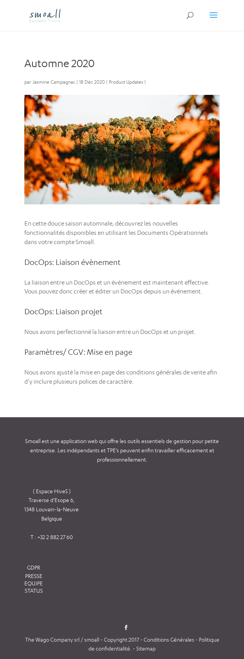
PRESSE (33, 576)
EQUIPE (33, 583)
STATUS (34, 590)
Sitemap (146, 648)
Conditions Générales (169, 639)
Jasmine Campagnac (53, 82)
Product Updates (126, 82)
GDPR (33, 567)
